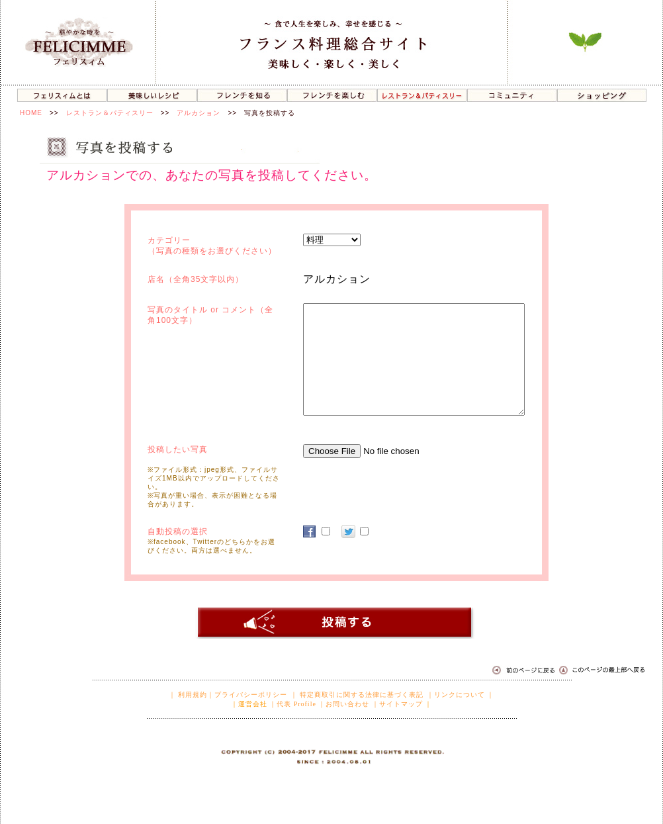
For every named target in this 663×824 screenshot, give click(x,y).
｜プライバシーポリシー (247, 694)
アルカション (198, 112)
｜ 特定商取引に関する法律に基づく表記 (357, 694)
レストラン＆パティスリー (110, 112)
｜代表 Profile (292, 704)
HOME (31, 112)
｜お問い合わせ (343, 704)
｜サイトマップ (397, 704)
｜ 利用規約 (188, 694)
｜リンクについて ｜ (461, 694)
